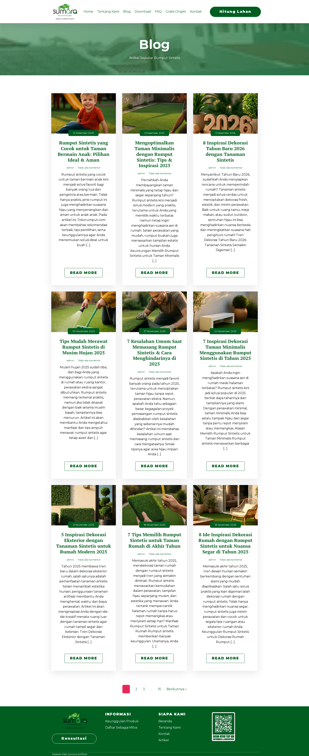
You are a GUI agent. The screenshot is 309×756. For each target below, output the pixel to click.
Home (88, 11)
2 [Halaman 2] (136, 689)
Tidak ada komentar (89, 167)
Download (143, 11)
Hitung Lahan (235, 11)
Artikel (163, 740)
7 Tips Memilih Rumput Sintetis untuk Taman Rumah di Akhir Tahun (154, 540)
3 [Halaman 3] (144, 689)
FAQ (158, 11)
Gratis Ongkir (176, 11)
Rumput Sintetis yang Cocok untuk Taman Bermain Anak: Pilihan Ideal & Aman (84, 151)
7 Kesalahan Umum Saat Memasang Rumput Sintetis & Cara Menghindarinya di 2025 (154, 352)
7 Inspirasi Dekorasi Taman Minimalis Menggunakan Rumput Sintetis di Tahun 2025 (225, 349)
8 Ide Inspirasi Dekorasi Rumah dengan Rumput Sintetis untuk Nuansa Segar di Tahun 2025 (225, 543)
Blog (127, 11)
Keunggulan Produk (122, 721)
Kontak (196, 11)
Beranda (165, 721)
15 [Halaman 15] (159, 689)
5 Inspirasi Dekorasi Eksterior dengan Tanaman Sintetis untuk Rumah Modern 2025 (83, 543)
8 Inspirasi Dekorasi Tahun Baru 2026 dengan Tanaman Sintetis (225, 151)
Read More (83, 273)
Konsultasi (74, 738)
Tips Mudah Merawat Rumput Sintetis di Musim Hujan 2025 (83, 346)
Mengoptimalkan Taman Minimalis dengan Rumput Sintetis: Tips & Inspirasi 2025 (154, 154)
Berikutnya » (177, 689)
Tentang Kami (108, 11)
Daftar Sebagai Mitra (121, 727)
